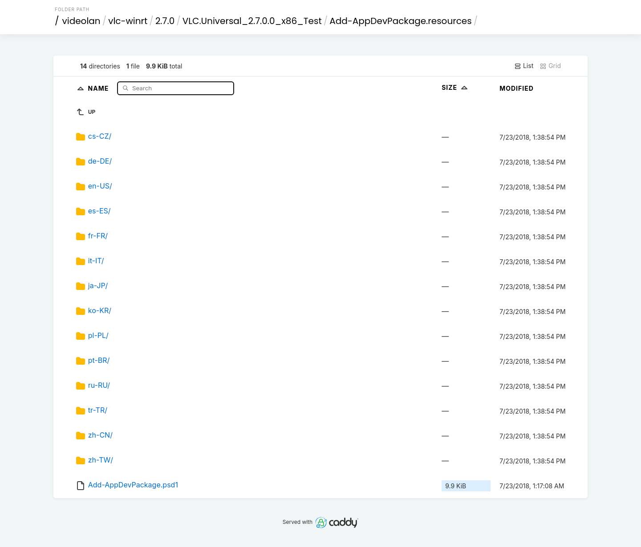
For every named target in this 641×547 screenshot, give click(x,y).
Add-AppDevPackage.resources (400, 21)
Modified (516, 88)
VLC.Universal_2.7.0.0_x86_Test (252, 21)
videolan (81, 21)
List (523, 66)
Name (99, 88)
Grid (550, 66)
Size (456, 87)
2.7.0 (164, 21)
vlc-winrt (127, 21)
